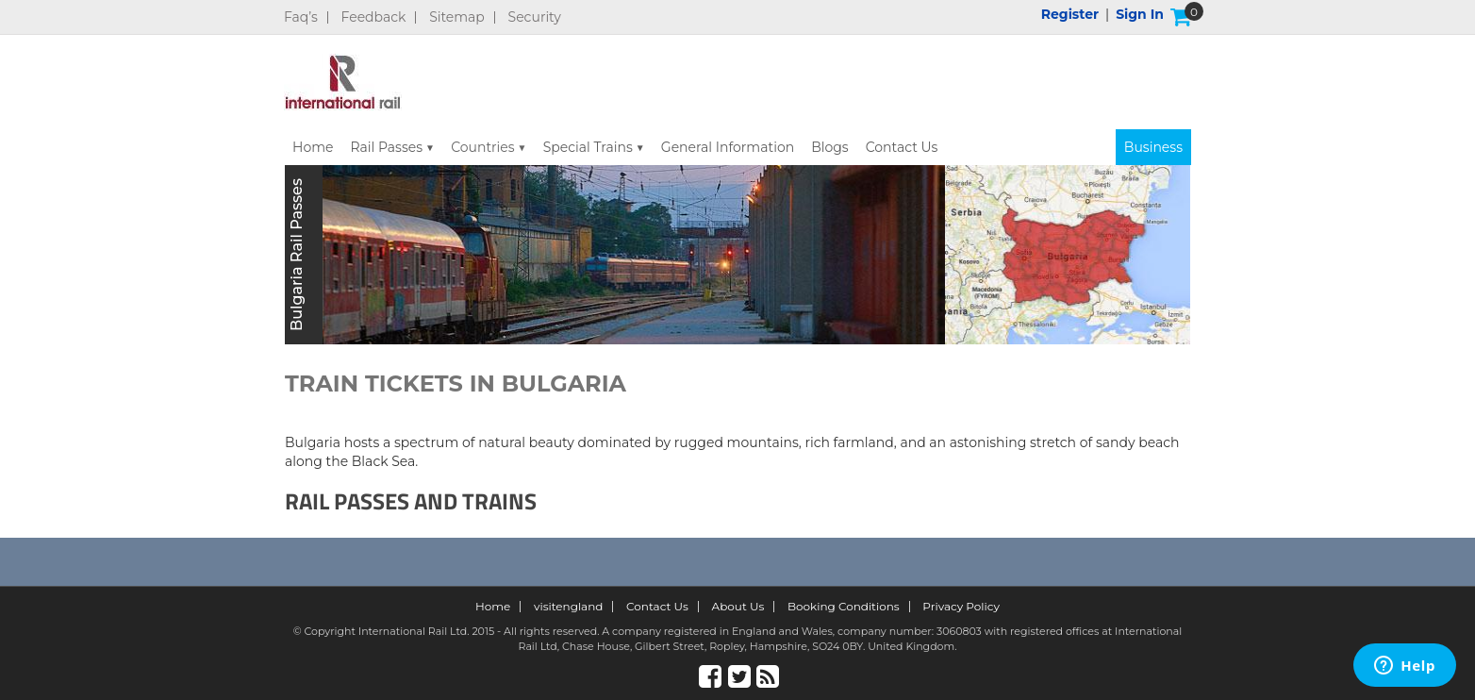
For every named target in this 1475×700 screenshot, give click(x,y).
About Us (738, 606)
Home (312, 147)
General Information (727, 147)
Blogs (830, 147)
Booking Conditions (843, 606)
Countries (483, 147)
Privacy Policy (961, 606)
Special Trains (588, 147)
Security (534, 17)
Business (1153, 147)
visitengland (569, 606)
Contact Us (902, 147)
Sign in (1140, 14)
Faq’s (301, 17)
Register (1070, 14)
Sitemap (457, 17)
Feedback (373, 17)
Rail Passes (386, 147)
